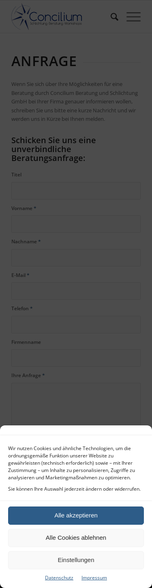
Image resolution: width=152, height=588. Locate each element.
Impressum (94, 577)
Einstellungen (76, 559)
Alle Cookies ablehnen (76, 537)
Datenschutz (59, 577)
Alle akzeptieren (76, 515)
